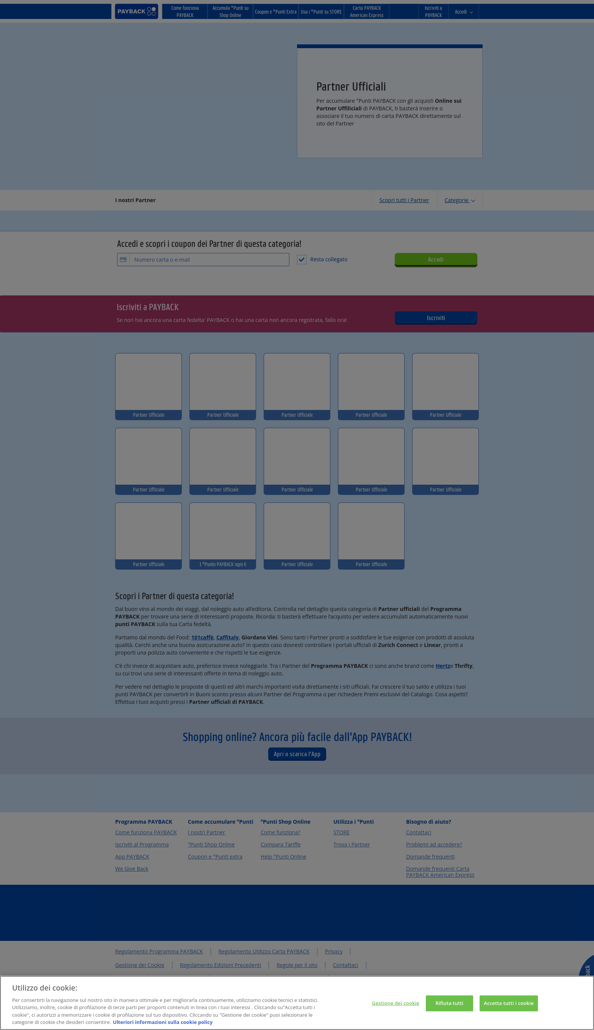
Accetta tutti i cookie (509, 1007)
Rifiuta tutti (450, 1007)
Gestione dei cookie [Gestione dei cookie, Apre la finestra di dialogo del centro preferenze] (395, 1007)
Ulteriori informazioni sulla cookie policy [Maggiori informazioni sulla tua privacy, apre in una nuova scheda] (163, 1026)
